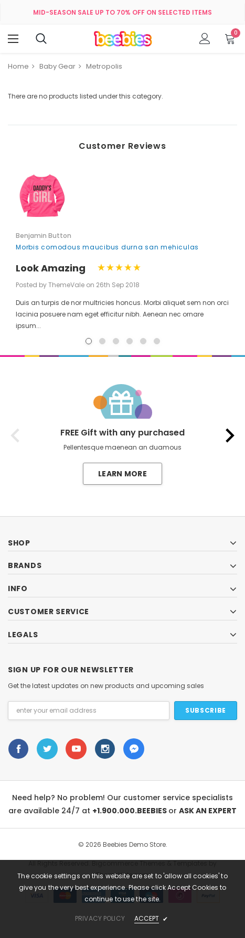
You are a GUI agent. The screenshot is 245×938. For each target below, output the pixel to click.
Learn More (122, 473)
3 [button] (116, 341)
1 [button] (89, 341)
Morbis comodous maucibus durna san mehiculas (107, 247)
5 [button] (143, 341)
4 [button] (129, 341)
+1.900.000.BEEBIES (130, 810)
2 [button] (102, 341)
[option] (122, 250)
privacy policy (100, 918)
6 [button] (157, 341)
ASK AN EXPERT (208, 810)
